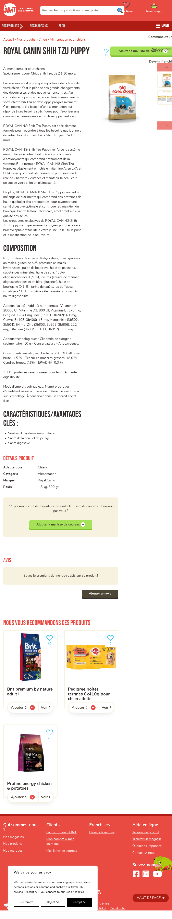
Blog (71, 25)
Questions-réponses (147, 854)
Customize (26, 902)
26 (50, 742)
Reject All (53, 902)
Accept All (79, 902)
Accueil (8, 39)
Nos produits (26, 39)
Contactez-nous (143, 861)
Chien (42, 39)
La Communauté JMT (61, 840)
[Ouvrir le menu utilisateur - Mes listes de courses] (136, 9)
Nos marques (13, 859)
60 (50, 648)
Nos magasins (44, 25)
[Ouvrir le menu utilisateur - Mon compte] (160, 9)
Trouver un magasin (146, 847)
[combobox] (82, 10)
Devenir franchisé (101, 840)
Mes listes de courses (61, 859)
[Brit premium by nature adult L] (30, 678)
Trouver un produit (145, 840)
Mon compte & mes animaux (60, 850)
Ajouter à (25, 717)
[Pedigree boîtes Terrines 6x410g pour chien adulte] (91, 678)
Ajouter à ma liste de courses (60, 533)
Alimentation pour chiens (68, 39)
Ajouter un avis (99, 602)
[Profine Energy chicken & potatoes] (30, 769)
